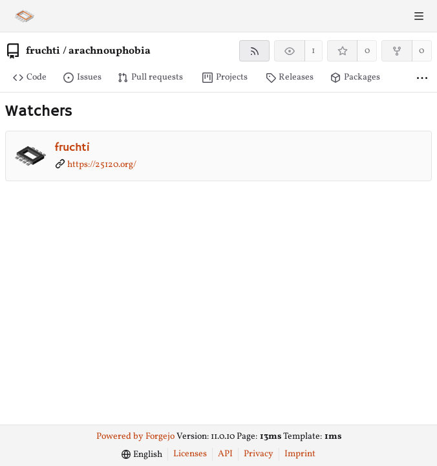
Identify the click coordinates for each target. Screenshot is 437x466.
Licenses (190, 454)
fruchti (43, 51)
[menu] (142, 455)
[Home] (24, 16)
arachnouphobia (110, 51)
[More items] (422, 78)
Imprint (299, 454)
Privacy (258, 454)
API (225, 454)
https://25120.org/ (101, 165)
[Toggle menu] (419, 16)
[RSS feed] (254, 50)
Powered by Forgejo (135, 436)
